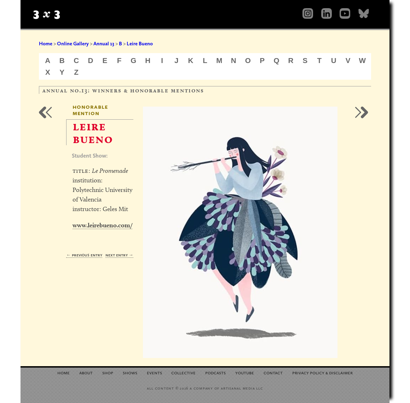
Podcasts (215, 372)
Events (154, 372)
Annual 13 (103, 43)
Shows (130, 372)
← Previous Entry (84, 254)
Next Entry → (119, 254)
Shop (107, 372)
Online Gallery (73, 43)
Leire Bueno (140, 43)
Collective (183, 372)
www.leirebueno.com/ (102, 225)
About (86, 372)
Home (45, 43)
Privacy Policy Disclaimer (322, 372)
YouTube (244, 372)
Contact (273, 372)
